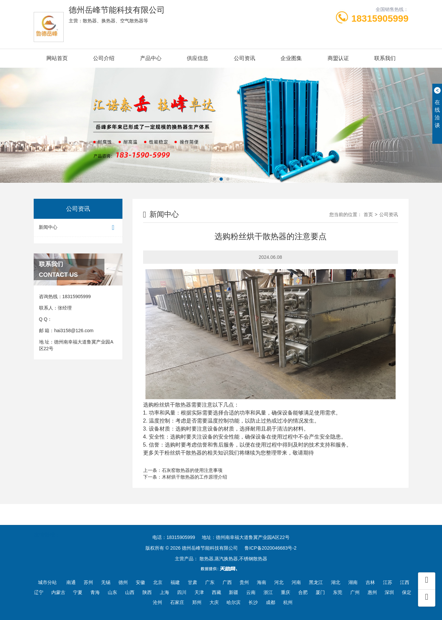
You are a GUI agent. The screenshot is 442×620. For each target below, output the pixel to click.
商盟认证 (338, 58)
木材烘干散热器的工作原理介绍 (194, 477)
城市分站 (47, 582)
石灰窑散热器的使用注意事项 (192, 470)
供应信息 (197, 58)
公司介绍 (103, 58)
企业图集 (291, 58)
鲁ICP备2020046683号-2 (271, 548)
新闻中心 (78, 227)
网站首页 (57, 58)
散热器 (183, 405)
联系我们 (385, 58)
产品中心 (150, 58)
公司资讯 (244, 58)
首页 (368, 214)
